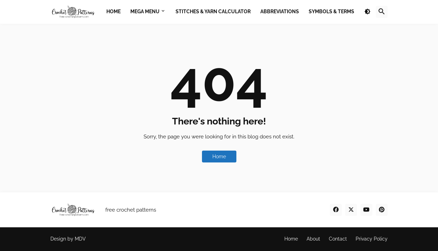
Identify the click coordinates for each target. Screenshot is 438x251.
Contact (338, 239)
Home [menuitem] (113, 11)
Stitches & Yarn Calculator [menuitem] (213, 11)
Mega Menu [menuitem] (145, 11)
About (313, 239)
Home (219, 156)
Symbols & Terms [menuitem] (331, 11)
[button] (367, 12)
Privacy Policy (372, 239)
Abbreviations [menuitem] (279, 11)
